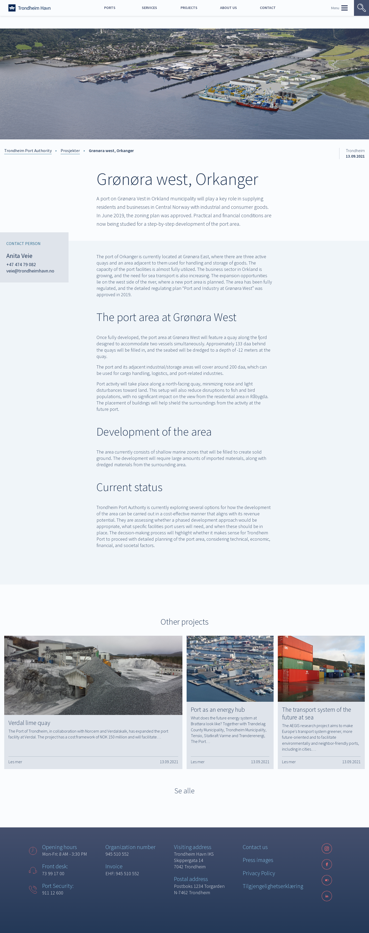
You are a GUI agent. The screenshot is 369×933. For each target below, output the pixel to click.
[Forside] (29, 8)
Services (149, 7)
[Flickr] (327, 880)
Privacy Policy (259, 873)
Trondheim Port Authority (28, 150)
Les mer (15, 761)
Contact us (255, 847)
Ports (109, 7)
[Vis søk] (361, 8)
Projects (189, 7)
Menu (339, 8)
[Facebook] (327, 864)
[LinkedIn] (327, 896)
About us (228, 7)
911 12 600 (52, 893)
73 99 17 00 (53, 873)
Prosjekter (70, 150)
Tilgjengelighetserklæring (273, 886)
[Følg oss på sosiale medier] (327, 880)
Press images (258, 860)
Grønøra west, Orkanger (111, 150)
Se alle (184, 790)
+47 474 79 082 (21, 264)
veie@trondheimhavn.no (30, 271)
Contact (268, 7)
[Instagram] (327, 848)
